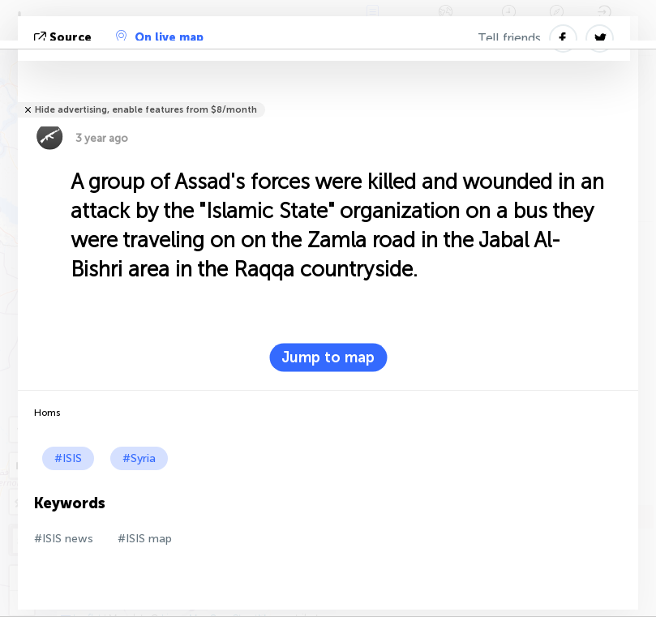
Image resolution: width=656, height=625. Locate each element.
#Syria (139, 458)
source (64, 38)
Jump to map (328, 357)
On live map (160, 37)
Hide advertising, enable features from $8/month (146, 110)
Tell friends (509, 38)
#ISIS (68, 458)
